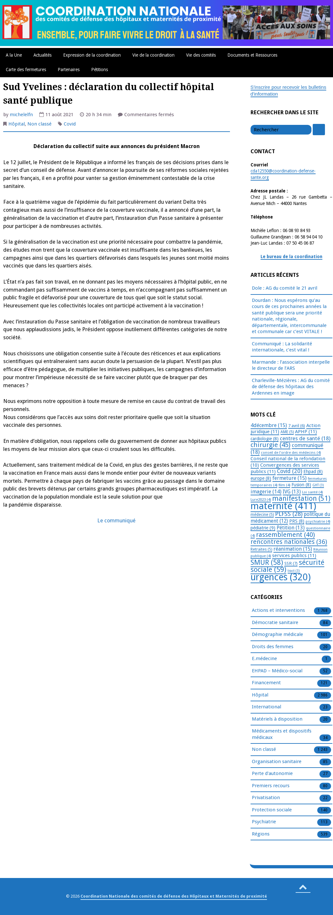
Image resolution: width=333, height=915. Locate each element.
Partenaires (69, 69)
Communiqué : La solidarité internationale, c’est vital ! (282, 347)
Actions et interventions (278, 610)
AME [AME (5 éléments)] (287, 432)
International (266, 707)
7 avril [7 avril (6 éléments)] (296, 425)
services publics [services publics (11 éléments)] (294, 555)
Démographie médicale (277, 634)
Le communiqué (116, 521)
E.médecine (264, 659)
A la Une (14, 55)
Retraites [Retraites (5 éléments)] (261, 549)
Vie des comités (201, 55)
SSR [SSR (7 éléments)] (291, 563)
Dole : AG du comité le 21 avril (284, 288)
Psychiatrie (264, 822)
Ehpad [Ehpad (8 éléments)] (313, 471)
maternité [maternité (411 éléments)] (283, 505)
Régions (261, 834)
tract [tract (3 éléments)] (294, 571)
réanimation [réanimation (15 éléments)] (292, 549)
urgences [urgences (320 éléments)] (281, 577)
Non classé (39, 124)
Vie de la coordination (153, 55)
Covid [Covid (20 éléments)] (289, 471)
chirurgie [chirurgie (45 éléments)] (270, 445)
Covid (70, 124)
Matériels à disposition (277, 719)
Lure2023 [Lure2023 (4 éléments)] (261, 499)
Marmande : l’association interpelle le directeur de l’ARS (291, 365)
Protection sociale (272, 810)
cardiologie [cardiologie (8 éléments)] (265, 438)
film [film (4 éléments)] (284, 485)
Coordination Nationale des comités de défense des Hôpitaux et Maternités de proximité (174, 896)
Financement (266, 683)
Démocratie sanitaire (275, 623)
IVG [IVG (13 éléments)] (292, 492)
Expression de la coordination (92, 55)
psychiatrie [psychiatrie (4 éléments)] (318, 521)
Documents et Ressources (252, 55)
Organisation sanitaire (276, 762)
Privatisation (266, 798)
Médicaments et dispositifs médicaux (281, 734)
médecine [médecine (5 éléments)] (262, 514)
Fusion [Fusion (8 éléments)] (301, 484)
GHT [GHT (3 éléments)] (318, 485)
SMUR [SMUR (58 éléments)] (267, 562)
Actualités (42, 55)
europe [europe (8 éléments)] (261, 478)
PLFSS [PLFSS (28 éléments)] (288, 513)
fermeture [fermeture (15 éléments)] (289, 478)
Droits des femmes (272, 647)
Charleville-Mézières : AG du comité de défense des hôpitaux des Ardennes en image (291, 387)
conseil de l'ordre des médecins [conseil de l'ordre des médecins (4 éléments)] (291, 452)
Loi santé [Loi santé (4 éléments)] (312, 492)
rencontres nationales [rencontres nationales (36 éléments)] (289, 542)
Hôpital (16, 124)
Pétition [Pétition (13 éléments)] (291, 528)
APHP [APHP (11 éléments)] (306, 431)
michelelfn (21, 114)
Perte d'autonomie (272, 773)
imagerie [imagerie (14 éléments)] (266, 492)
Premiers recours (271, 786)
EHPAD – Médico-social (277, 671)
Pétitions (99, 69)
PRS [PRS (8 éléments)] (296, 521)
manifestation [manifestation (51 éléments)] (301, 498)
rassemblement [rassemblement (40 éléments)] (285, 534)
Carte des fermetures (26, 69)
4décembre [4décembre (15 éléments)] (269, 425)
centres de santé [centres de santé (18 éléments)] (305, 438)
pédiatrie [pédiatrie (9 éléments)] (263, 527)
